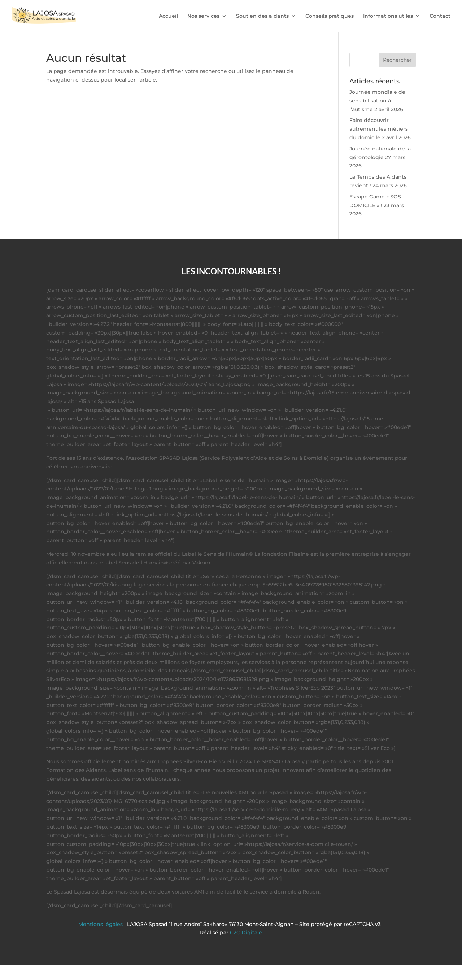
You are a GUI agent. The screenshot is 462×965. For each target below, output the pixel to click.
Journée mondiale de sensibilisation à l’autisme (377, 101)
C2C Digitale (246, 932)
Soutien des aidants (262, 16)
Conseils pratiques (329, 16)
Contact (440, 16)
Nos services (203, 16)
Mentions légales (101, 924)
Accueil (168, 16)
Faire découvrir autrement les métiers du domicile (378, 129)
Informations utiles (388, 16)
